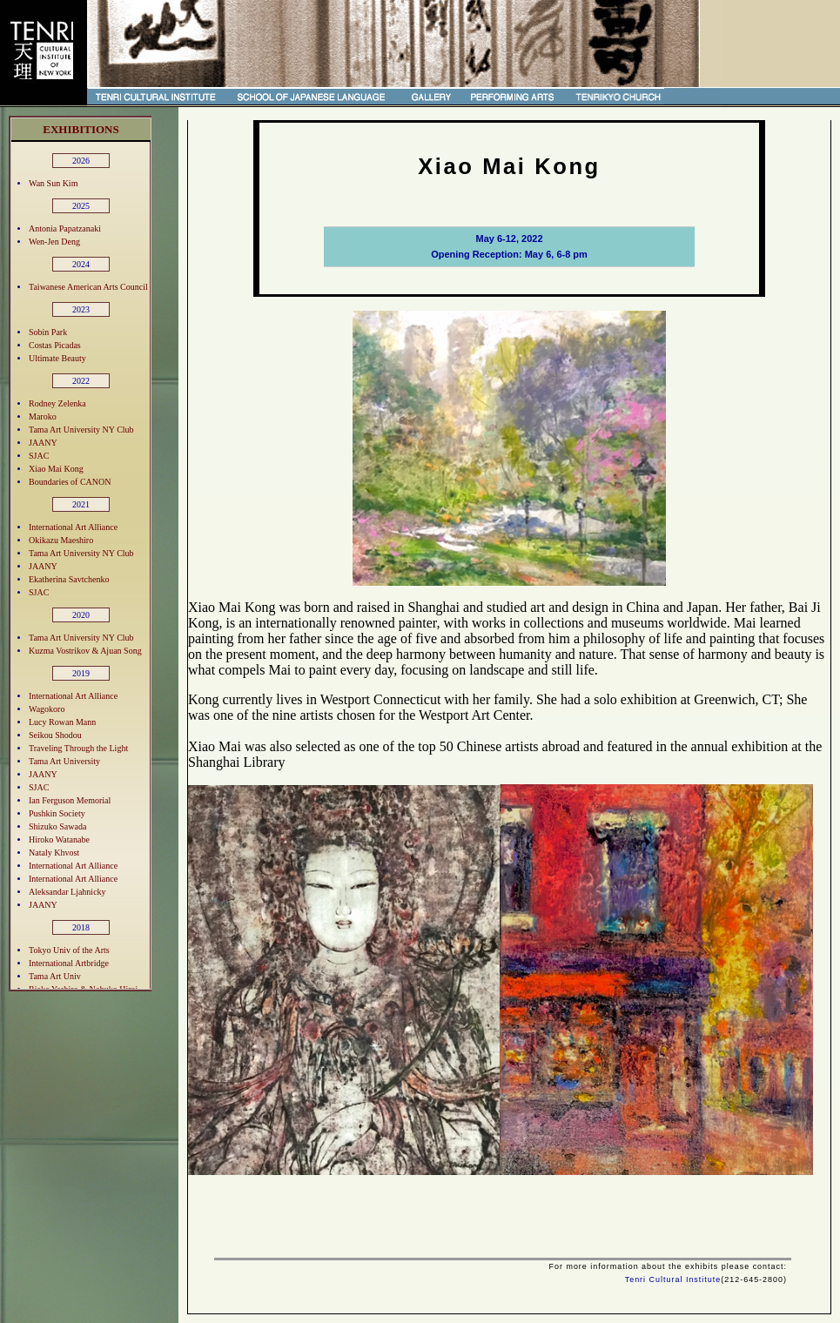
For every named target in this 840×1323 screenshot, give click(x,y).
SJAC (39, 455)
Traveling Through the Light (78, 748)
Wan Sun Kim (53, 183)
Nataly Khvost (54, 852)
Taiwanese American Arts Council (88, 287)
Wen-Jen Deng (54, 241)
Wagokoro (46, 709)
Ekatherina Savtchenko (69, 579)
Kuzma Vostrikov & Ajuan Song (85, 650)
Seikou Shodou (55, 735)
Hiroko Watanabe (59, 839)
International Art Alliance (73, 527)
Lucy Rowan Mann (62, 722)
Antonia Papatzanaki (65, 228)
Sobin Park (48, 332)
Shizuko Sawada (57, 826)
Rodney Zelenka (57, 403)
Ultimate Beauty (57, 358)
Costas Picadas (55, 345)
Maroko (43, 416)
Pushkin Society (57, 813)
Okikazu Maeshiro (61, 540)
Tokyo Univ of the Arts (69, 950)
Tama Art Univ (55, 976)
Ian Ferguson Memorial (70, 800)
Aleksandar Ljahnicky (67, 892)
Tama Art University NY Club (81, 429)
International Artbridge (69, 963)
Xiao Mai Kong (56, 468)
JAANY (43, 442)
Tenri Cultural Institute (673, 1279)
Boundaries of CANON (70, 482)
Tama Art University (64, 761)
